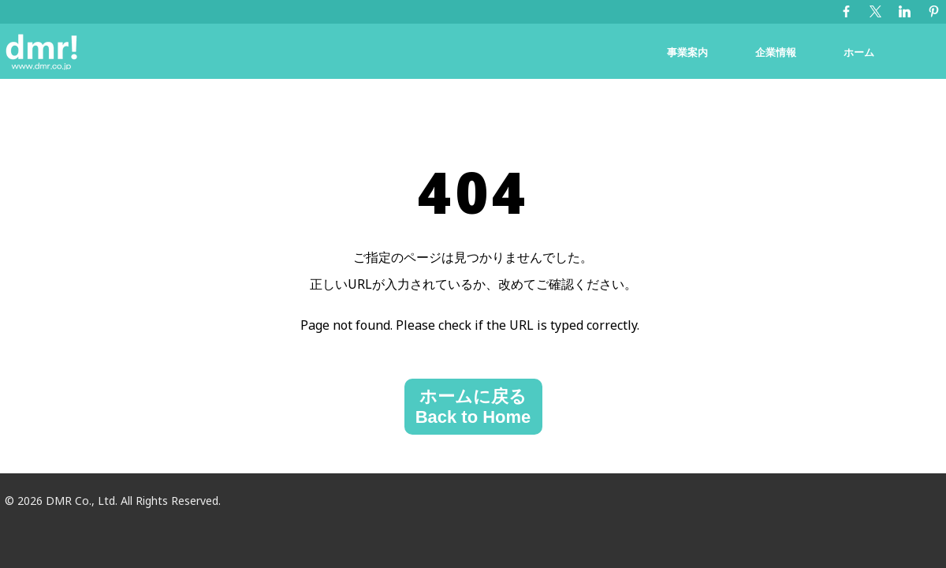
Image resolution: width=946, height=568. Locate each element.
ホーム (859, 52)
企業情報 (775, 52)
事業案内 (687, 52)
